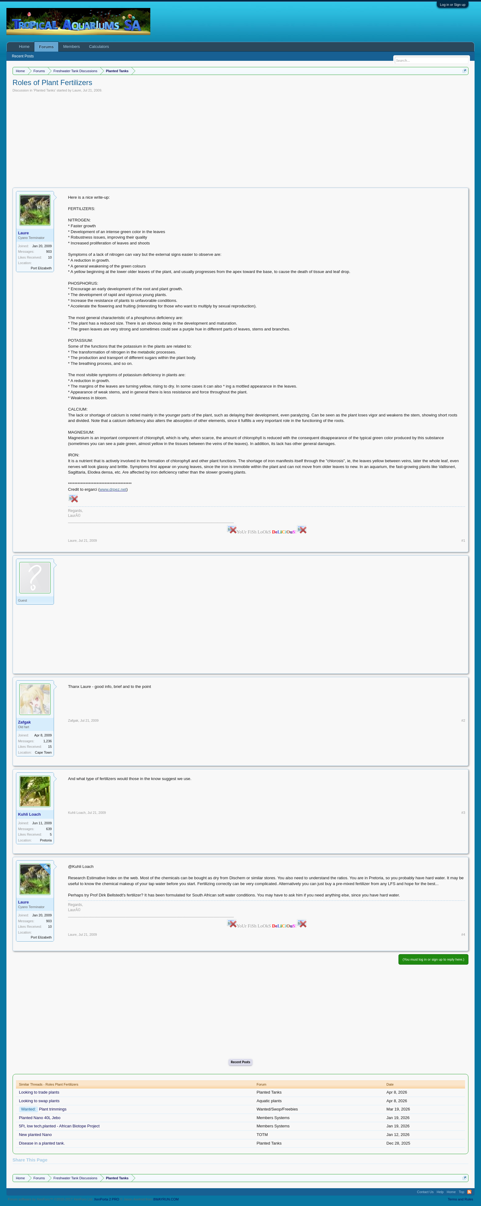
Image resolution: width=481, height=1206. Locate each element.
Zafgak (24, 722)
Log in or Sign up (452, 4)
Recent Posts (240, 1062)
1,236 (47, 741)
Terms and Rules (460, 1199)
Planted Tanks (44, 90)
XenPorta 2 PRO (106, 1199)
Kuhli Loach (29, 814)
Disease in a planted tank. (42, 1143)
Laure (76, 90)
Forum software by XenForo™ (50, 1199)
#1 (463, 540)
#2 (463, 720)
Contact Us (425, 1192)
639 (49, 829)
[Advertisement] (240, 138)
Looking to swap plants (39, 1101)
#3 (463, 812)
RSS (469, 1192)
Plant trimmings (53, 1109)
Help (440, 1192)
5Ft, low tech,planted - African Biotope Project (59, 1126)
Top (461, 1192)
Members (71, 46)
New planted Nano (35, 1134)
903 (49, 251)
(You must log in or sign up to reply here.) (433, 959)
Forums (46, 47)
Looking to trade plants (39, 1092)
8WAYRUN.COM (166, 1199)
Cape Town (43, 752)
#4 (463, 934)
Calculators (99, 46)
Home (24, 46)
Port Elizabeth (41, 268)
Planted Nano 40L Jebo (39, 1117)
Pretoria (46, 840)
